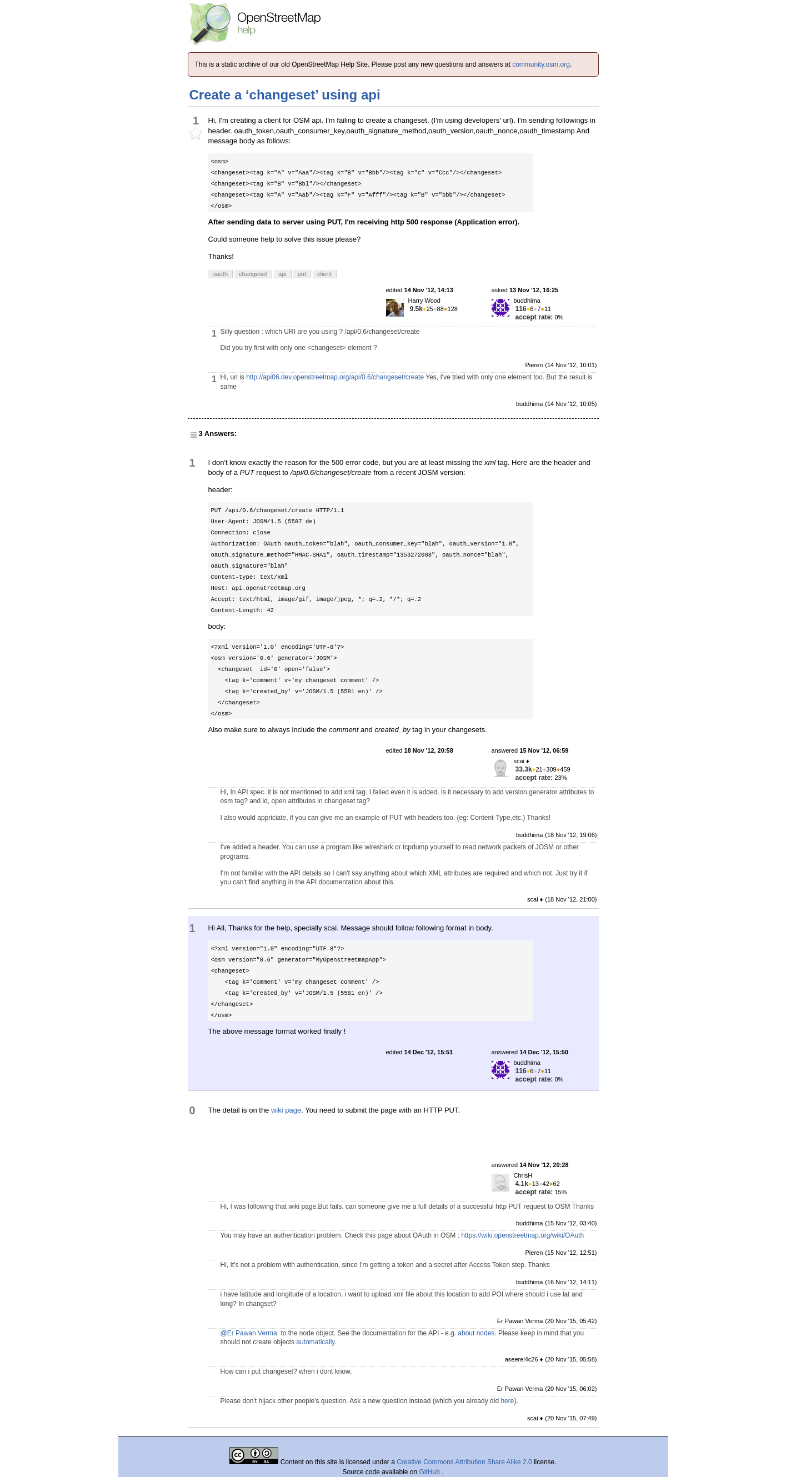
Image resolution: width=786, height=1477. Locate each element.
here (507, 1401)
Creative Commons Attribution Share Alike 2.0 (464, 1462)
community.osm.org (541, 64)
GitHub (430, 1472)
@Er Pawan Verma (249, 1333)
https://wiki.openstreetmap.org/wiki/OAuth (522, 1235)
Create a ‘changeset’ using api (285, 94)
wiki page (286, 1110)
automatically (315, 1342)
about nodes (476, 1333)
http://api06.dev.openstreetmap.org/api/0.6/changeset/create (335, 377)
